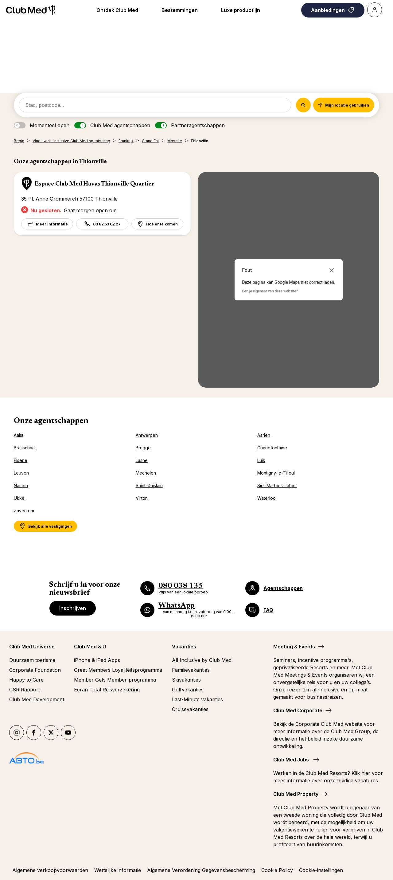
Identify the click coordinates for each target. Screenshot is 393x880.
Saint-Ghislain (149, 485)
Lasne (142, 460)
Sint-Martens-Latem (277, 485)
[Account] (374, 9)
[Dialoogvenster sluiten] (331, 270)
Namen (21, 485)
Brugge (143, 447)
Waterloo (266, 498)
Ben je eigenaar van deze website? (270, 291)
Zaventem (24, 510)
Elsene (20, 460)
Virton (142, 498)
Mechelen (146, 472)
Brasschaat (25, 447)
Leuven (21, 472)
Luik (261, 460)
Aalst (18, 435)
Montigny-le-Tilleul (276, 472)
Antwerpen (147, 435)
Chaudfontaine (272, 447)
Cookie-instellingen (321, 870)
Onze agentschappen (51, 421)
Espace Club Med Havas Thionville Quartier (94, 184)
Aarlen (263, 435)
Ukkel (19, 498)
